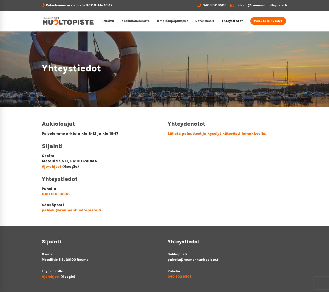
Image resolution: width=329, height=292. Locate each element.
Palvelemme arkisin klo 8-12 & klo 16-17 (77, 5)
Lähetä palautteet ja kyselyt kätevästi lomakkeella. (217, 133)
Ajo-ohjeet (51, 166)
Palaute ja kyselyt (266, 21)
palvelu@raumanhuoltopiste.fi (258, 5)
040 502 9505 (211, 5)
